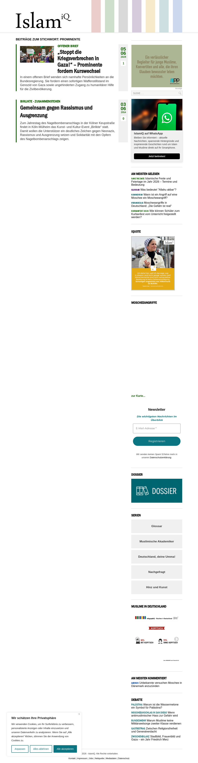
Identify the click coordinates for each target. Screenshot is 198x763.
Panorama (177, 16)
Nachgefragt (156, 572)
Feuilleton (136, 16)
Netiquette (99, 758)
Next (175, 638)
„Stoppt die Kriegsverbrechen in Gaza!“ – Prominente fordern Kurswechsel (79, 61)
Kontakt (72, 758)
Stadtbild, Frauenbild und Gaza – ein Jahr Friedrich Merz (155, 738)
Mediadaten (111, 758)
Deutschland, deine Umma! (156, 556)
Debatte (164, 16)
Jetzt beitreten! (156, 156)
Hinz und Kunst (156, 587)
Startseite (123, 16)
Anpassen (20, 749)
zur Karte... (138, 395)
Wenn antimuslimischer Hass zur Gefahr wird (154, 714)
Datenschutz (124, 758)
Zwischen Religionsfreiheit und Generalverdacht (154, 730)
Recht (150, 16)
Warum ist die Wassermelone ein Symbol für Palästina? (154, 706)
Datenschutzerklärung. (161, 457)
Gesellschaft (109, 16)
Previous (136, 638)
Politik (96, 16)
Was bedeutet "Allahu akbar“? (153, 189)
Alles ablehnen (41, 749)
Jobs (91, 758)
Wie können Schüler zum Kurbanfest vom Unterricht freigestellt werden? (155, 214)
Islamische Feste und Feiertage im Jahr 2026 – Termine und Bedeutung (154, 181)
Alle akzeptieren (65, 749)
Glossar (156, 526)
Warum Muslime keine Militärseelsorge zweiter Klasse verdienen (156, 722)
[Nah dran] (79, 714)
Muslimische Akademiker (157, 541)
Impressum (82, 758)
